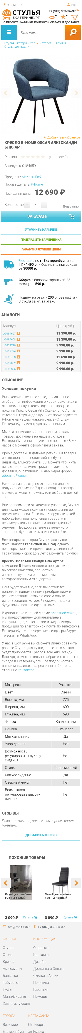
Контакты (41, 22)
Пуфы (7, 989)
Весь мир (10, 1025)
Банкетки (10, 976)
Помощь (40, 996)
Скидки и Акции (45, 976)
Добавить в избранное (63, 137)
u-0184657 (9, 333)
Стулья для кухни (16, 46)
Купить (28, 917)
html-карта (36, 1025)
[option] (41, 94)
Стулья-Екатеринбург (19, 43)
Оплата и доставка (65, 22)
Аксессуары (12, 969)
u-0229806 (9, 369)
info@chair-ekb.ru (19, 927)
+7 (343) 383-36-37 (62, 11)
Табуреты (10, 983)
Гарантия (40, 989)
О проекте (10, 22)
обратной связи (15, 475)
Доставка (26, 261)
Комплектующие (16, 1003)
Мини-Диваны (14, 996)
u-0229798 (9, 357)
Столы (8, 955)
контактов (26, 670)
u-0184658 (9, 339)
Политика (41, 983)
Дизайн (39, 962)
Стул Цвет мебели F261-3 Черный (58, 896)
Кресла (8, 962)
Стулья (61, 43)
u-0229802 (9, 363)
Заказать (51, 216)
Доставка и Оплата (49, 969)
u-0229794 (9, 351)
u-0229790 (9, 345)
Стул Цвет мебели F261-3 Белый (18, 896)
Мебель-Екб (31, 177)
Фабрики (26, 22)
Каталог (45, 43)
